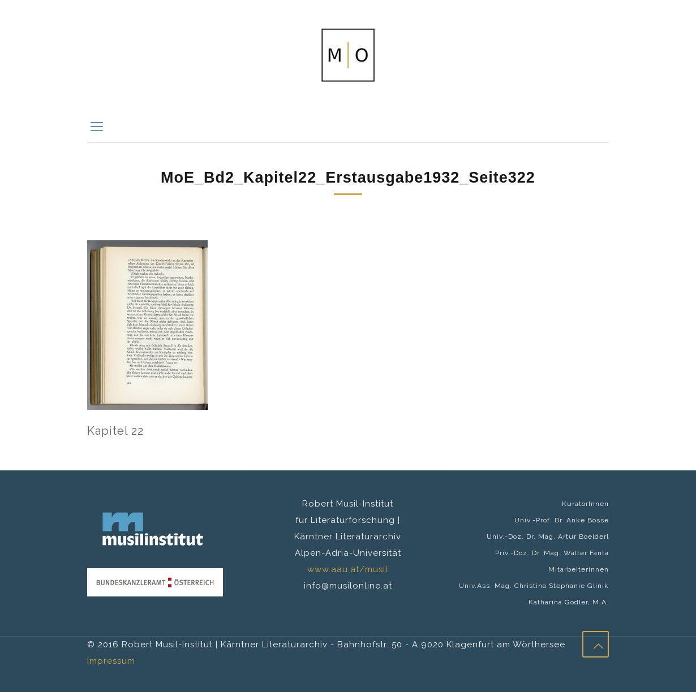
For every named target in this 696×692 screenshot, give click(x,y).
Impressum (111, 661)
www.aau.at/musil (347, 569)
